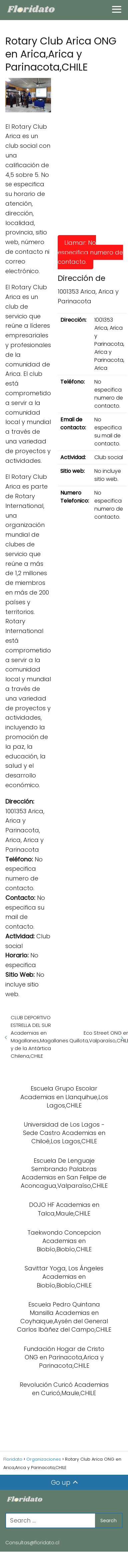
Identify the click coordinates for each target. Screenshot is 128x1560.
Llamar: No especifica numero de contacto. (90, 252)
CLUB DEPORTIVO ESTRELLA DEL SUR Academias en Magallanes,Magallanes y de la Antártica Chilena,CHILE (39, 1036)
